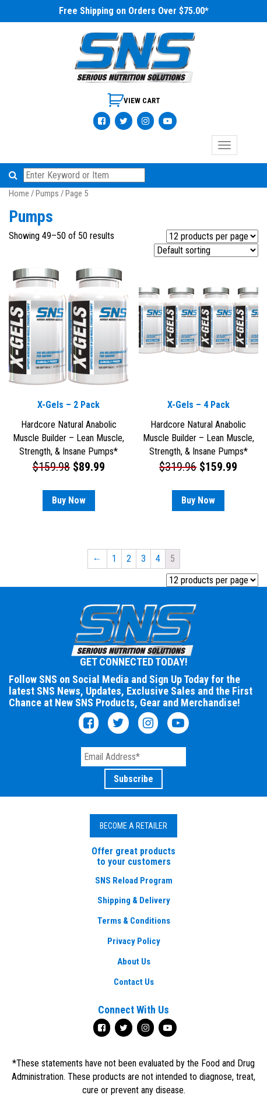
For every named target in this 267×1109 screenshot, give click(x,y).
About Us (133, 961)
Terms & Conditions (133, 921)
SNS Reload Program (134, 880)
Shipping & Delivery (133, 900)
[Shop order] (206, 250)
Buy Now (69, 500)
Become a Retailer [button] (133, 825)
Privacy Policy (133, 941)
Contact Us (134, 982)
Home (19, 193)
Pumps (47, 193)
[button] (15, 175)
